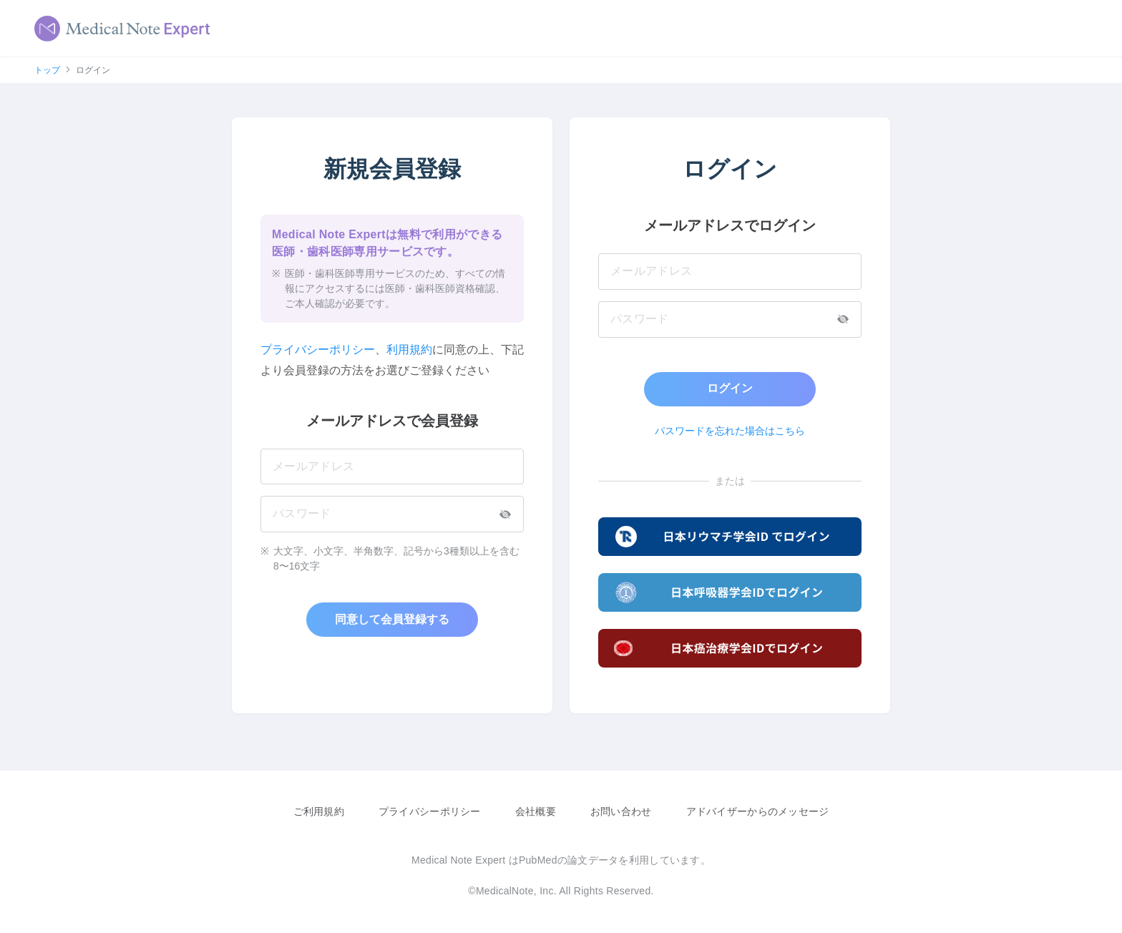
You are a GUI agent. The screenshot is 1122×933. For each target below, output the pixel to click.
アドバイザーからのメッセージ (757, 811)
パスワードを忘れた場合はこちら (730, 430)
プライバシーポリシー (317, 349)
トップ (47, 70)
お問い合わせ (621, 811)
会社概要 (535, 811)
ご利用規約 (318, 811)
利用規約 (409, 349)
